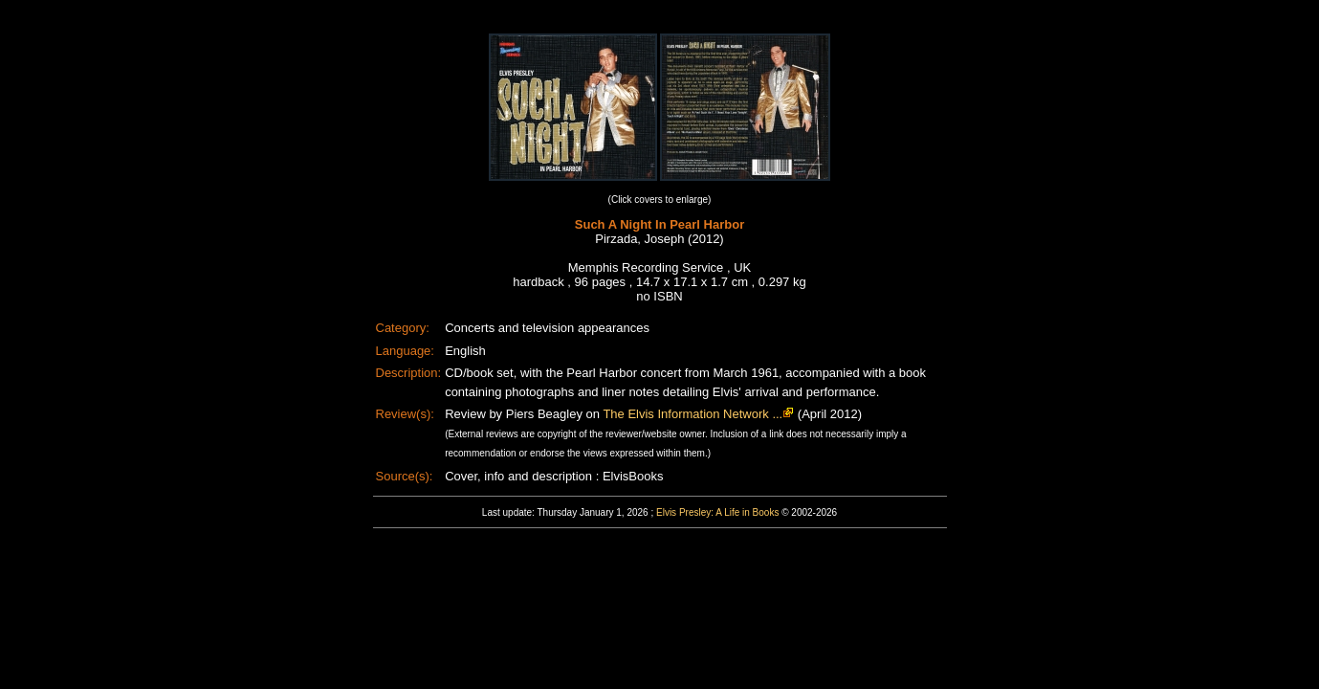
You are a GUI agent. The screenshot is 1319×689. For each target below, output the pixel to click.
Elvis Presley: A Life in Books (717, 512)
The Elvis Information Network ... (692, 414)
